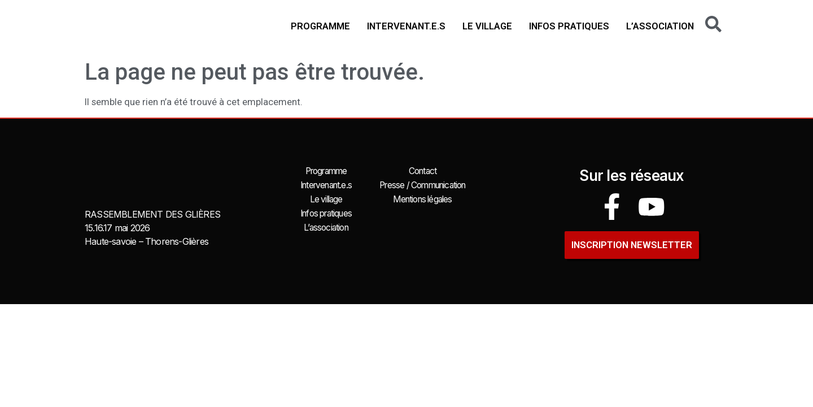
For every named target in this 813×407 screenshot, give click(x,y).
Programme (320, 26)
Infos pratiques (569, 26)
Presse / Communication (422, 184)
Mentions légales (422, 198)
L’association (660, 26)
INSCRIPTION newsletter (631, 240)
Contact (423, 170)
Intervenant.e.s (406, 26)
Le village (487, 26)
